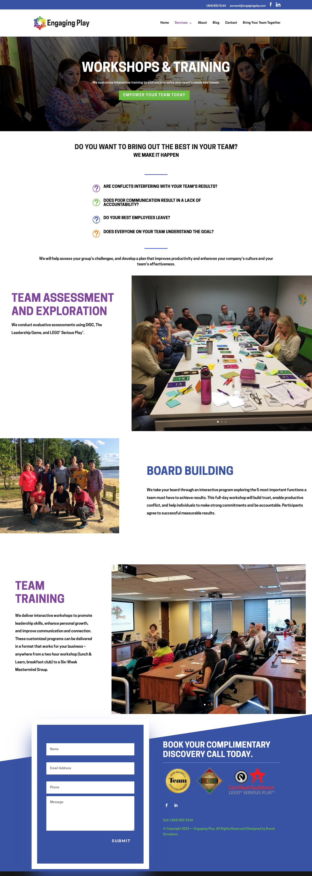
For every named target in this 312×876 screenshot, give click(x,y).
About (202, 23)
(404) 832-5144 (216, 6)
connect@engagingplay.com (248, 6)
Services (181, 23)
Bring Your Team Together (261, 23)
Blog (216, 23)
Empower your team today (154, 95)
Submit (121, 840)
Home (164, 23)
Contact (231, 23)
